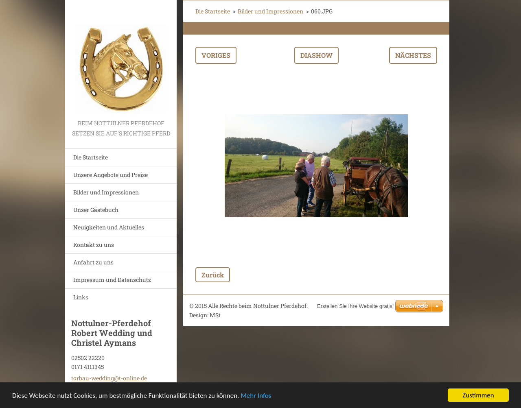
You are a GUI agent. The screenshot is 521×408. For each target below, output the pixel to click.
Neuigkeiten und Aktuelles (108, 227)
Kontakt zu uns (93, 245)
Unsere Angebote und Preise (110, 175)
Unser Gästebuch (95, 210)
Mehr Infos (256, 396)
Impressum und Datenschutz (112, 280)
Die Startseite (90, 157)
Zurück (212, 275)
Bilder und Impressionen (106, 192)
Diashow (316, 55)
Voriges (215, 55)
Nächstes (413, 55)
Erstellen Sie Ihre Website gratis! (355, 306)
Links (80, 297)
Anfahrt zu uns (93, 262)
